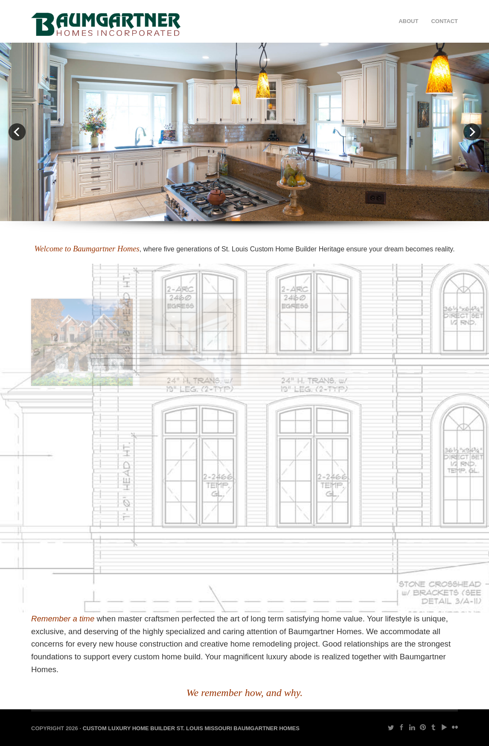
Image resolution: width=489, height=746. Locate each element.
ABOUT (408, 21)
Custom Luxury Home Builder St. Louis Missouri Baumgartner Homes (191, 728)
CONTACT (444, 21)
